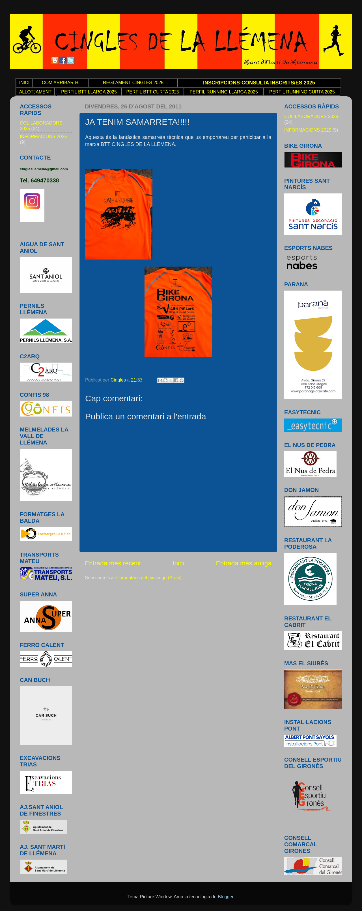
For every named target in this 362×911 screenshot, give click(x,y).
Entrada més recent (113, 563)
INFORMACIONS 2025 (43, 136)
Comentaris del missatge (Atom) (149, 577)
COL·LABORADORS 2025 (311, 116)
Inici (178, 563)
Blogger (225, 896)
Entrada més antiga (244, 563)
